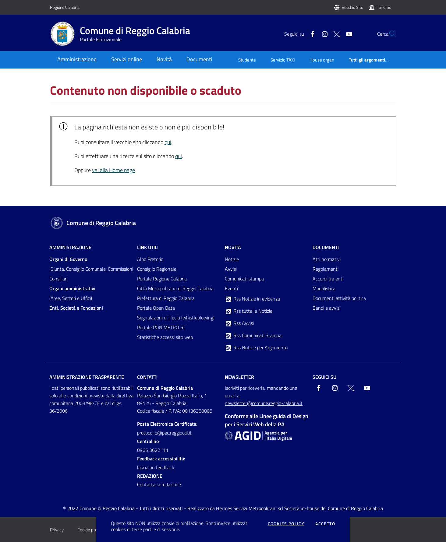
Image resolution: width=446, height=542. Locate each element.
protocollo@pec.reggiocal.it (164, 432)
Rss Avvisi (239, 323)
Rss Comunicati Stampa (253, 336)
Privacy (57, 529)
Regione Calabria (65, 7)
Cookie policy (89, 529)
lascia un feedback (155, 467)
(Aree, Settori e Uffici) (72, 293)
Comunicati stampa (244, 278)
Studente (247, 59)
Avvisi (231, 269)
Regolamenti (325, 269)
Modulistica (324, 288)
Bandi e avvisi (326, 307)
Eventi (231, 288)
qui (168, 142)
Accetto (325, 524)
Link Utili (147, 247)
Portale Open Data (156, 307)
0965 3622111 (152, 450)
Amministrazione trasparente (86, 377)
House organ (322, 59)
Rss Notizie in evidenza (252, 299)
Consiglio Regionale (156, 269)
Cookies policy (286, 524)
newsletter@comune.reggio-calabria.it (264, 403)
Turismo (384, 7)
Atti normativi (327, 259)
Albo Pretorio (150, 259)
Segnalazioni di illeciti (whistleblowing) (175, 317)
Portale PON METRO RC (161, 327)
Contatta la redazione (159, 484)
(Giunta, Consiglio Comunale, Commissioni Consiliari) (91, 268)
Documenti (326, 247)
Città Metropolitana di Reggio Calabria (175, 288)
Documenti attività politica (339, 298)
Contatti (147, 377)
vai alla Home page (113, 170)
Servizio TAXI (283, 59)
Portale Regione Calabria (162, 278)
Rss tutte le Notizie (248, 311)
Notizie (232, 259)
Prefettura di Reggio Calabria (166, 298)
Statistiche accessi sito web (165, 337)
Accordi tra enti (328, 278)
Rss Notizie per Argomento (256, 348)
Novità (233, 247)
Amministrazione (70, 247)
